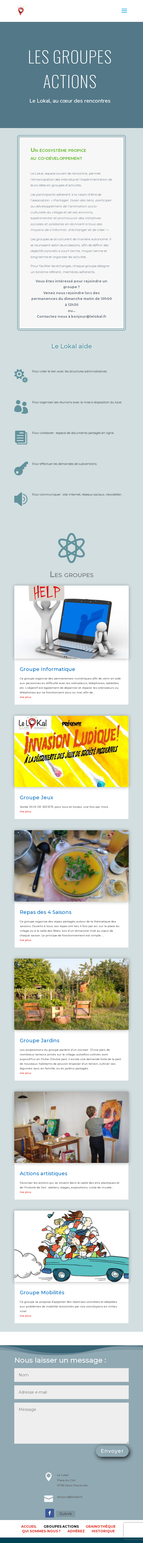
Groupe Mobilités (42, 1293)
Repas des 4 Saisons (45, 912)
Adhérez (76, 1531)
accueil (29, 1526)
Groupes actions (61, 1526)
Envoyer (112, 1451)
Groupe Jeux (36, 798)
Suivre (66, 1513)
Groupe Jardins (39, 1041)
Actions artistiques (43, 1174)
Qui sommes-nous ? (41, 1531)
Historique (103, 1531)
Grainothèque (101, 1526)
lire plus (25, 697)
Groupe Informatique (47, 669)
